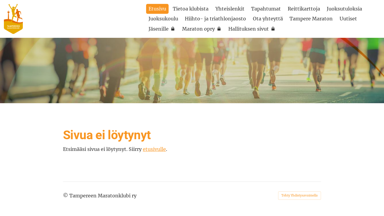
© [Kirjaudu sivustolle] (66, 196)
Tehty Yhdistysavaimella (299, 195)
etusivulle (154, 149)
